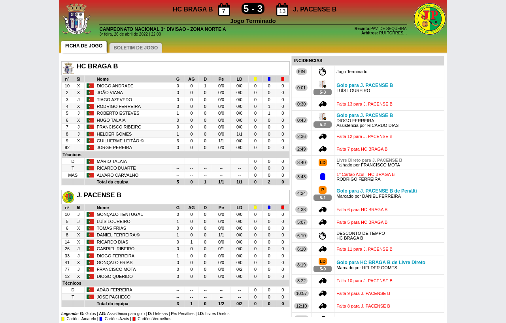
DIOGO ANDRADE (115, 85)
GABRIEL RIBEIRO (116, 248)
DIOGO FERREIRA (115, 255)
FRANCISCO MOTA (116, 269)
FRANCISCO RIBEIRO (119, 127)
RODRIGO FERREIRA (119, 106)
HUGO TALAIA (111, 120)
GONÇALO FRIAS (114, 262)
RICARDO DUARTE (116, 168)
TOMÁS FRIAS (111, 228)
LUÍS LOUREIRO (113, 221)
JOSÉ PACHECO (113, 297)
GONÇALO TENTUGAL (120, 214)
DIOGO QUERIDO (115, 276)
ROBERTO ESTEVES (118, 113)
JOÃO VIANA (110, 92)
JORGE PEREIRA (114, 147)
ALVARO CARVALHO (118, 175)
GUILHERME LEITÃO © (120, 140)
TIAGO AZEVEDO (114, 99)
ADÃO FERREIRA (114, 289)
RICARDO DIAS (112, 242)
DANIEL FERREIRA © (118, 234)
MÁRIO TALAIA (112, 161)
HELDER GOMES (114, 134)
